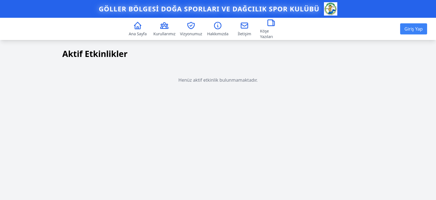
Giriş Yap (414, 29)
